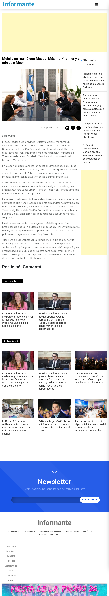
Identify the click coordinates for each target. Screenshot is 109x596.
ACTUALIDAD (14, 531)
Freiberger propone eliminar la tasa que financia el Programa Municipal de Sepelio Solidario (93, 81)
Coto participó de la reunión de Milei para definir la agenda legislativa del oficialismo (93, 130)
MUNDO (43, 534)
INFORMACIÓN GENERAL (51, 531)
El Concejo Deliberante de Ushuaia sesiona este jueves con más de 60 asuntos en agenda (93, 153)
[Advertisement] (54, 32)
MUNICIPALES (72, 531)
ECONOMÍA (30, 531)
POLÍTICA (87, 531)
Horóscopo (10, 545)
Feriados (11, 560)
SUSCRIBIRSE (90, 499)
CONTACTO (55, 534)
